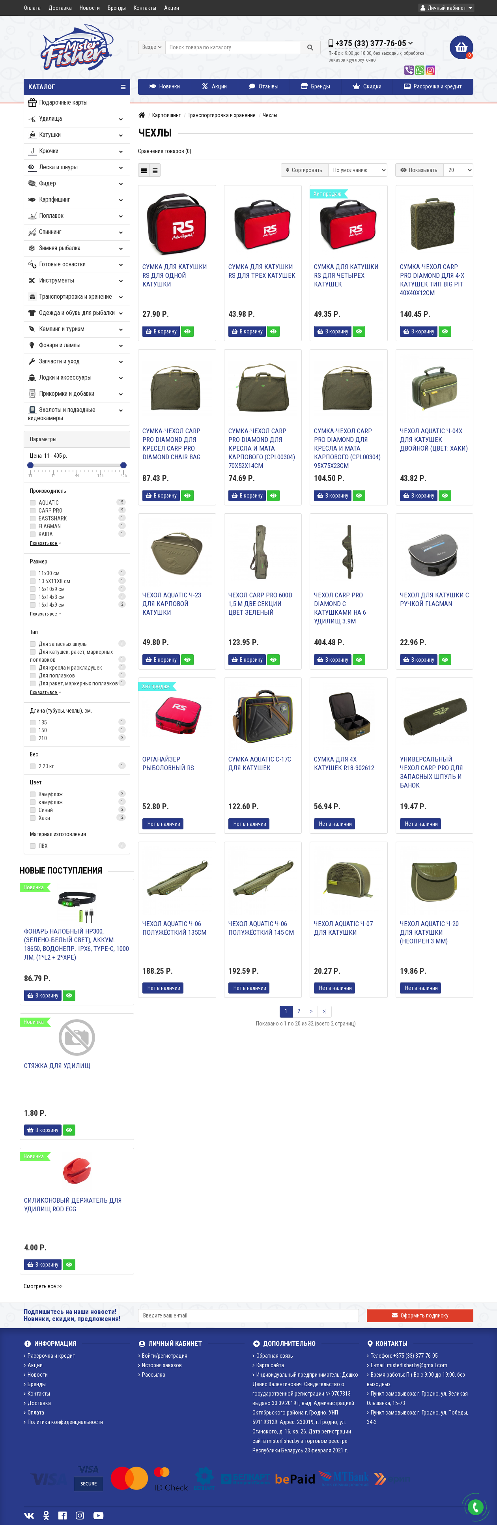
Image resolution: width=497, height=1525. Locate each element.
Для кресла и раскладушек (77, 667)
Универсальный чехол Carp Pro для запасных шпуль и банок (431, 772)
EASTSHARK (77, 518)
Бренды (117, 8)
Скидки (367, 86)
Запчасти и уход (76, 361)
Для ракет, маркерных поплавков (77, 683)
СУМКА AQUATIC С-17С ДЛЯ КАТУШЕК (259, 763)
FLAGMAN (77, 526)
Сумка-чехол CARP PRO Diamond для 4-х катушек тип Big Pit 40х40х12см (432, 280)
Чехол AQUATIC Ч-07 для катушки (343, 928)
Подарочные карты (58, 103)
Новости (90, 8)
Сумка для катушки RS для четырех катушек (346, 275)
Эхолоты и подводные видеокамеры (76, 414)
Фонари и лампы (76, 345)
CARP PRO (77, 510)
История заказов (160, 1365)
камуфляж (77, 801)
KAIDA (77, 533)
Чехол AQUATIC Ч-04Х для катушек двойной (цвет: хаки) (434, 439)
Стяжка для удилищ (57, 1066)
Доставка (60, 8)
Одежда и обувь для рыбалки (76, 313)
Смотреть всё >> (43, 1286)
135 (77, 722)
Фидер (76, 184)
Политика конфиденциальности (63, 1422)
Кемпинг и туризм (76, 329)
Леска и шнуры (76, 167)
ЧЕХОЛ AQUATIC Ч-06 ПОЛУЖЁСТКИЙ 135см (174, 928)
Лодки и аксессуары (76, 378)
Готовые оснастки (76, 264)
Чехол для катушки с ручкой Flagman (434, 599)
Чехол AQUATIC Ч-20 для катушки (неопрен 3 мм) (429, 932)
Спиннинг (76, 232)
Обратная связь (272, 1356)
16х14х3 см (77, 596)
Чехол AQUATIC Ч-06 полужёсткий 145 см (261, 928)
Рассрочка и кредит (433, 86)
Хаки (77, 817)
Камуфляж (77, 793)
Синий (77, 809)
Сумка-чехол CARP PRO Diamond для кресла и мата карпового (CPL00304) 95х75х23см (347, 448)
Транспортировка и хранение (76, 297)
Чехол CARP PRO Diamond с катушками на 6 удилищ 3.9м (340, 608)
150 (77, 729)
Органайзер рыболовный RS (168, 763)
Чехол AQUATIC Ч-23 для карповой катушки (171, 603)
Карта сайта (268, 1365)
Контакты (145, 8)
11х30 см (77, 572)
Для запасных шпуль (77, 643)
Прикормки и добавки (76, 394)
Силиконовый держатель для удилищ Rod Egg (73, 1204)
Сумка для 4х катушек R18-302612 (344, 763)
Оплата (32, 8)
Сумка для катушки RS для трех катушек (261, 271)
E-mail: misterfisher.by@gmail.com (407, 1365)
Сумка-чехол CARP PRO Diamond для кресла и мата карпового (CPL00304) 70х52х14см (261, 448)
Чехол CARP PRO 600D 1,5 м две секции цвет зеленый (260, 603)
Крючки (76, 151)
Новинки (164, 86)
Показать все (46, 543)
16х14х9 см (77, 604)
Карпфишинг (76, 200)
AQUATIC (77, 502)
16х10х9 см (77, 588)
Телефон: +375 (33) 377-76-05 (402, 1356)
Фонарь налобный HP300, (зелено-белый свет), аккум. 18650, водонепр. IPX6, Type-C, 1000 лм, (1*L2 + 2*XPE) (76, 944)
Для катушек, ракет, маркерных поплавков (77, 656)
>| (325, 1011)
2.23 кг (77, 765)
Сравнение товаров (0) (164, 151)
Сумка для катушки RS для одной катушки (174, 275)
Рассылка (151, 1375)
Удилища (76, 119)
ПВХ (77, 845)
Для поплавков (77, 675)
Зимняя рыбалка (76, 248)
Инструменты (76, 281)
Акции (171, 8)
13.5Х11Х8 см (77, 580)
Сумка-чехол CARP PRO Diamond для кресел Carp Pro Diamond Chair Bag (171, 444)
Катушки (76, 135)
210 (77, 737)
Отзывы (263, 86)
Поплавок (76, 216)
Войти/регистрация (162, 1356)
